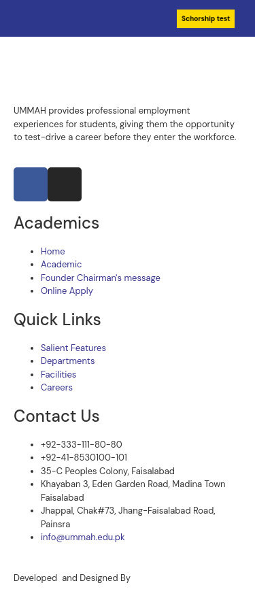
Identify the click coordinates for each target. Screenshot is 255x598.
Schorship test (206, 18)
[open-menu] (243, 50)
